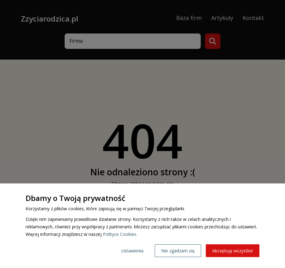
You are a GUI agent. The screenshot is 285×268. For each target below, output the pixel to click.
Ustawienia (132, 251)
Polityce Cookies (119, 234)
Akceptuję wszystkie (232, 251)
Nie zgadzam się (178, 251)
